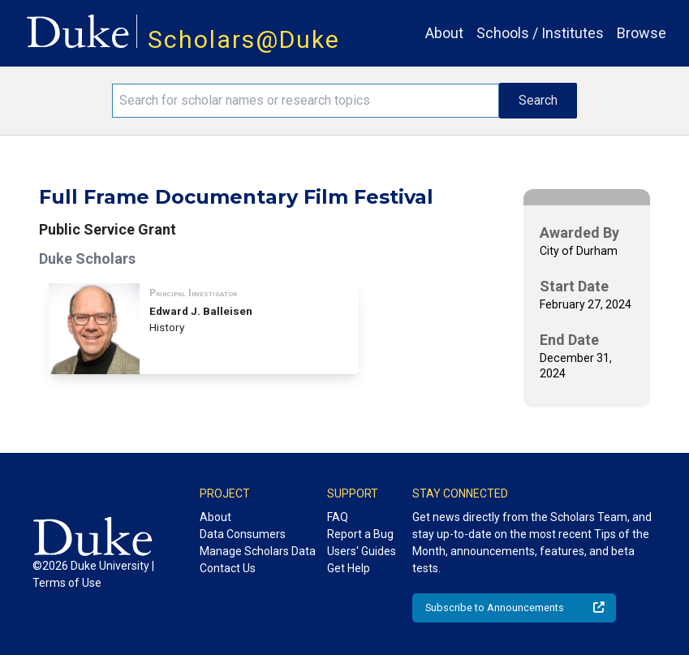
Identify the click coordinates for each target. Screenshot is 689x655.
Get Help (348, 568)
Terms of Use (66, 582)
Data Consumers (243, 534)
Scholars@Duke (244, 39)
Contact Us (228, 568)
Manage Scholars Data (258, 551)
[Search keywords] (306, 101)
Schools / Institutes (540, 32)
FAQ (337, 517)
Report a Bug (360, 534)
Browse (641, 32)
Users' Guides (361, 551)
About (444, 32)
